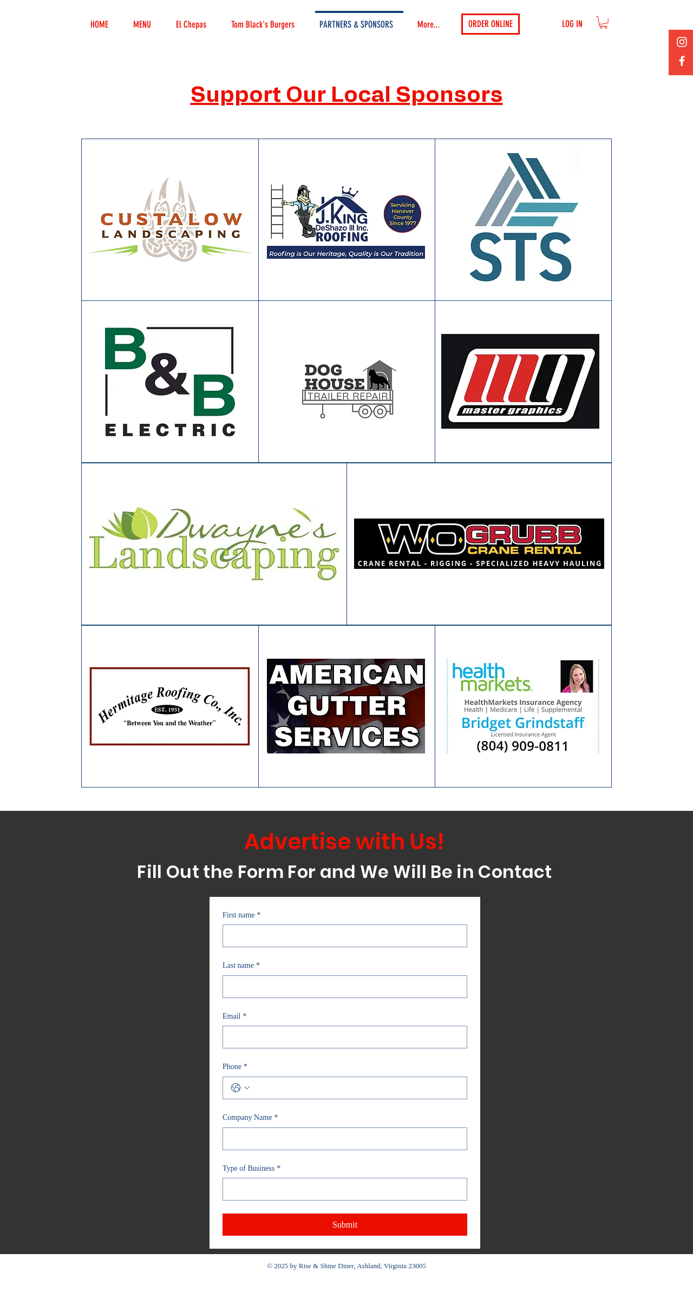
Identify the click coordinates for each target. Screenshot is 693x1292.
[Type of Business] (341, 1189)
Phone (235, 1066)
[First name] (341, 936)
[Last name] (341, 987)
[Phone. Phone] (355, 1088)
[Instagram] (682, 42)
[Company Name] (341, 1139)
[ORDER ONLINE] (490, 24)
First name (242, 915)
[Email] (341, 1037)
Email (234, 1016)
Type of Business (251, 1168)
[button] (603, 22)
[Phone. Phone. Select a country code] (240, 1087)
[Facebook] (682, 61)
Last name (241, 965)
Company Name (250, 1117)
